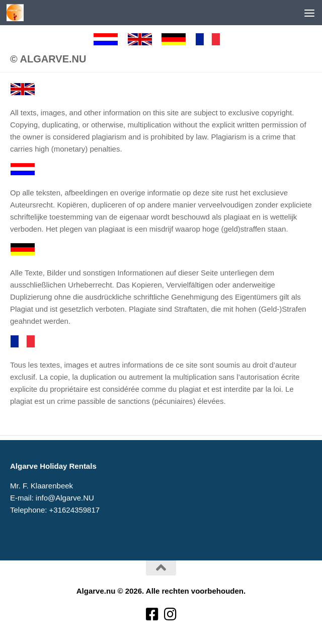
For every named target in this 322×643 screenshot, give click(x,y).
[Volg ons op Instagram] (170, 614)
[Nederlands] (110, 39)
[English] (144, 39)
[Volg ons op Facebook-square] (152, 614)
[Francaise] (212, 39)
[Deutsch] (178, 39)
